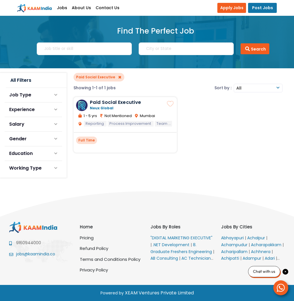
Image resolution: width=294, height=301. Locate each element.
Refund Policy (94, 248)
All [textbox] (238, 88)
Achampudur (235, 245)
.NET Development (172, 245)
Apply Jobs (231, 8)
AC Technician (196, 258)
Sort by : (222, 88)
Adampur (252, 258)
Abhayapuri (233, 238)
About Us (81, 8)
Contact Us (107, 8)
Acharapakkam (267, 245)
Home (86, 227)
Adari (270, 258)
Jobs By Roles (165, 227)
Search (255, 48)
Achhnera (261, 252)
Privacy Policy (94, 270)
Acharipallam (235, 252)
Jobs (62, 8)
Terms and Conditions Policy (110, 259)
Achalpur (256, 238)
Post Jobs (262, 8)
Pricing (87, 238)
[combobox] (258, 88)
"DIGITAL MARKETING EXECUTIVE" (181, 238)
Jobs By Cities (236, 227)
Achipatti (230, 258)
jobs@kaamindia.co (35, 254)
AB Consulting (164, 258)
